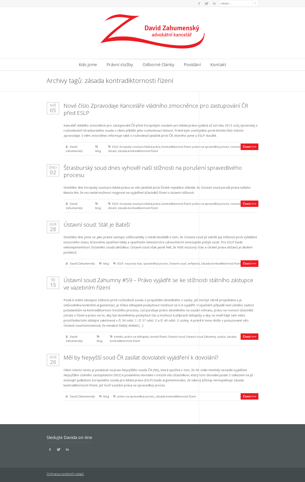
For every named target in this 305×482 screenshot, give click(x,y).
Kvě (53, 105)
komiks (118, 336)
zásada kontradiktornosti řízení (138, 151)
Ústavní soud (177, 263)
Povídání (192, 64)
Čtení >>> (249, 147)
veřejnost (193, 263)
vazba (221, 336)
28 (53, 229)
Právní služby (120, 64)
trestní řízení (159, 336)
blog (98, 151)
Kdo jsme (88, 64)
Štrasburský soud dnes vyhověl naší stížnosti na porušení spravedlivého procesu (153, 171)
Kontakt (218, 64)
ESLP (115, 147)
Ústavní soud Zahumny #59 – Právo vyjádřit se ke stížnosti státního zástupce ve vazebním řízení (158, 283)
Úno (53, 167)
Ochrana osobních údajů (65, 473)
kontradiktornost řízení (176, 147)
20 (53, 361)
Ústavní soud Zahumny (201, 336)
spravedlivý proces (155, 263)
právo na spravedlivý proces (210, 147)
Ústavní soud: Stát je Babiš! (97, 224)
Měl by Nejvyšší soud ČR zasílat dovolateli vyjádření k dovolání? (141, 357)
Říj (53, 279)
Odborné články (158, 64)
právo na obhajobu (137, 336)
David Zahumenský (82, 263)
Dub (53, 224)
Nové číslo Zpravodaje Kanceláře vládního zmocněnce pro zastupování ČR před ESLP (156, 109)
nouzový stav (133, 263)
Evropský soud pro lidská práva (140, 147)
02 (53, 172)
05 (53, 110)
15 (53, 284)
